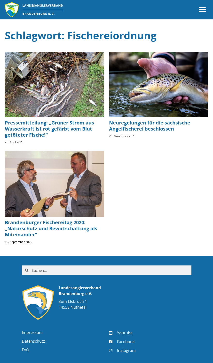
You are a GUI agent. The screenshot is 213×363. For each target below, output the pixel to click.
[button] (202, 10)
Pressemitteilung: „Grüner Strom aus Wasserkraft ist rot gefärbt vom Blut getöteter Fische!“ (49, 128)
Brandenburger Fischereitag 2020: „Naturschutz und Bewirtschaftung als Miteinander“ (51, 228)
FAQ (25, 349)
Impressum (32, 332)
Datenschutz (33, 341)
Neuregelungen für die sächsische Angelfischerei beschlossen (149, 125)
